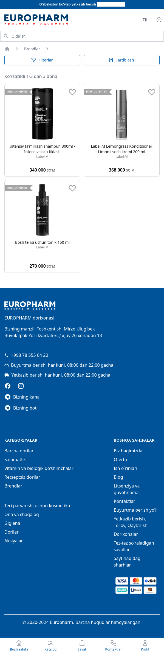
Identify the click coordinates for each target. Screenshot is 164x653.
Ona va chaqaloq (21, 514)
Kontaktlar (124, 501)
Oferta (120, 459)
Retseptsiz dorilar (22, 477)
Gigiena (12, 523)
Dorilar (11, 532)
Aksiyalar (13, 541)
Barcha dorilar (18, 451)
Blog (118, 477)
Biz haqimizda (128, 451)
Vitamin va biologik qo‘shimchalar (38, 468)
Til (145, 20)
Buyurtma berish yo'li (136, 510)
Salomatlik (15, 459)
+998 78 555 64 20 (26, 355)
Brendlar (32, 48)
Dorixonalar (126, 534)
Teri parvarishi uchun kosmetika (37, 506)
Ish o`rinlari (125, 468)
